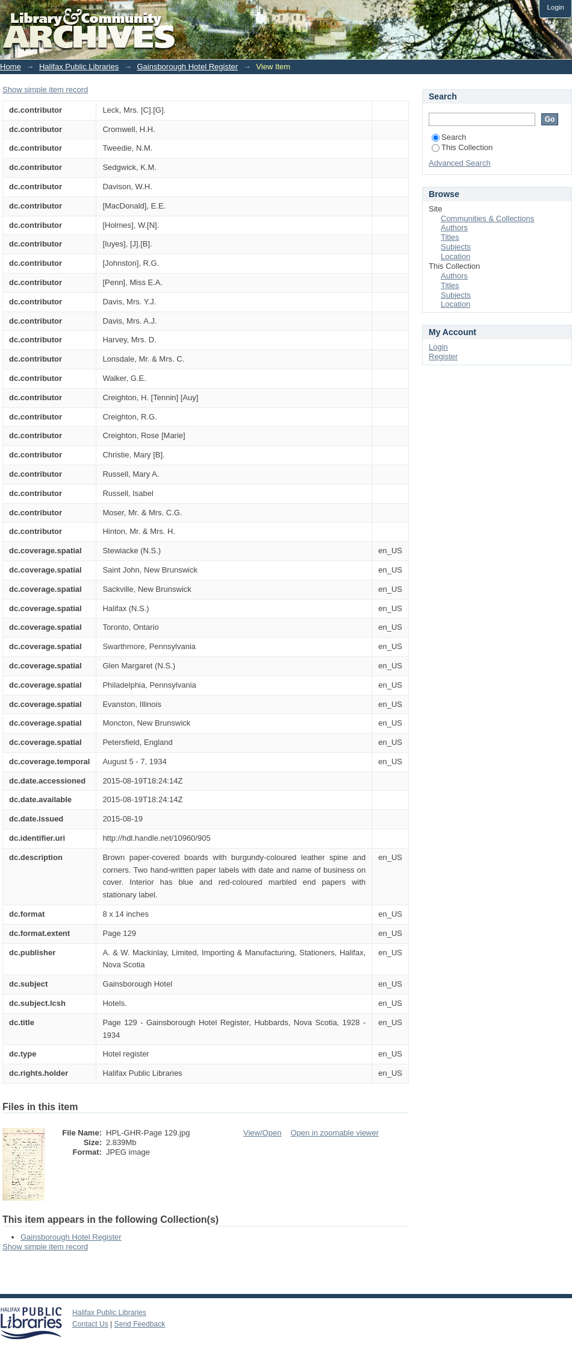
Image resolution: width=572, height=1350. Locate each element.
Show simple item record (45, 89)
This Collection (462, 147)
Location (455, 256)
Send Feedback (140, 1324)
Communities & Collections (487, 218)
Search (449, 137)
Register (443, 356)
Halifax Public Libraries (79, 66)
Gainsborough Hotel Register (187, 66)
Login (555, 7)
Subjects (456, 246)
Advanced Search (460, 163)
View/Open (262, 1132)
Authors (454, 227)
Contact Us (90, 1324)
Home (10, 66)
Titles (450, 237)
